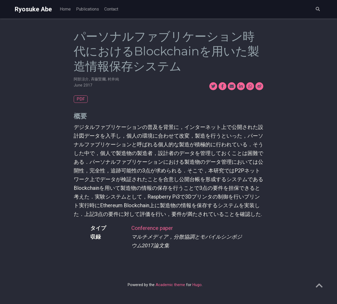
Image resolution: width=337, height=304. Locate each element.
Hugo (197, 284)
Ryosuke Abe (33, 9)
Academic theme (170, 284)
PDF (81, 99)
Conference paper (152, 228)
